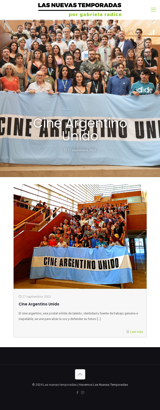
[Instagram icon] (82, 392)
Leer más (136, 332)
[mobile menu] (153, 10)
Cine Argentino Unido (39, 304)
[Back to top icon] (80, 374)
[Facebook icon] (77, 392)
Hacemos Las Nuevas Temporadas (103, 384)
